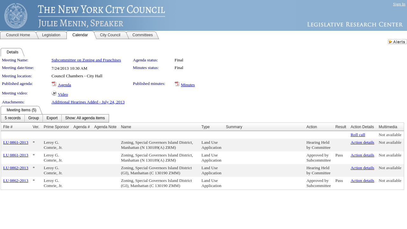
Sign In (399, 4)
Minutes (188, 84)
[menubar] (55, 118)
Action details (362, 142)
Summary (234, 127)
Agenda (64, 84)
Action (312, 127)
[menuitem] (12, 118)
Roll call (358, 134)
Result (340, 127)
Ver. (36, 127)
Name (126, 127)
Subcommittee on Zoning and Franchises (86, 60)
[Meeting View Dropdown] (85, 118)
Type (206, 127)
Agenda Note (105, 127)
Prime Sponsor (56, 127)
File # (7, 127)
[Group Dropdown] (33, 118)
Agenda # (81, 127)
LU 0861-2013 (15, 142)
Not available (390, 134)
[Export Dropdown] (52, 118)
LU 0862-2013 (15, 167)
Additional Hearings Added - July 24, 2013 (88, 102)
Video (63, 94)
